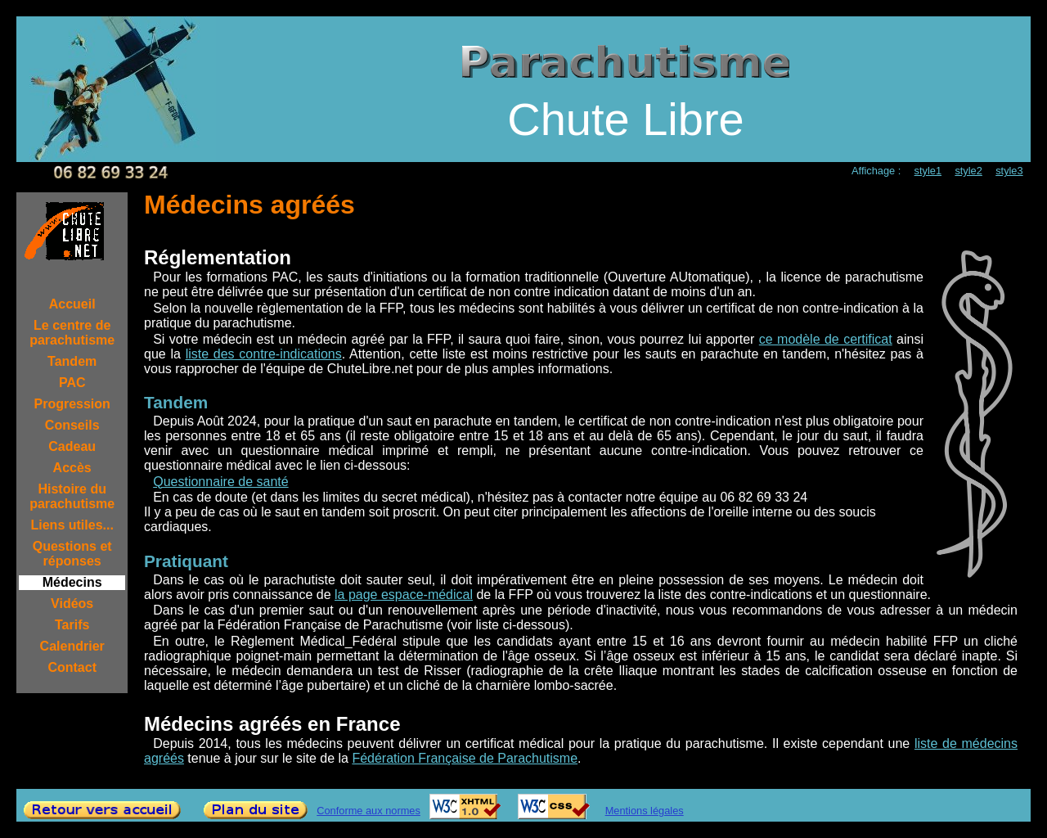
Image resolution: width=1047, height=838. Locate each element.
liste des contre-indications (264, 354)
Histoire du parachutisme (72, 496)
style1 (927, 170)
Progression (72, 404)
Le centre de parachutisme (72, 332)
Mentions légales (644, 810)
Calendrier (72, 646)
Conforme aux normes (368, 810)
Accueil (72, 304)
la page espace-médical (404, 594)
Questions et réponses (72, 553)
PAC (72, 383)
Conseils (72, 425)
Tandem (72, 361)
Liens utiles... (72, 525)
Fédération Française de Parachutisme (464, 758)
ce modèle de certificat (825, 339)
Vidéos (72, 603)
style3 (1008, 170)
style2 (968, 170)
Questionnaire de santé (220, 482)
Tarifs (72, 625)
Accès (72, 468)
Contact (72, 667)
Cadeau (72, 446)
